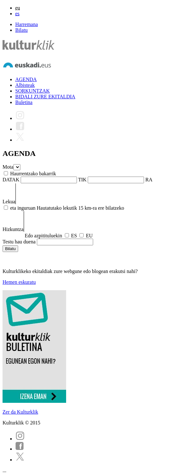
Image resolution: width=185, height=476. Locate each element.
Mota (8, 167)
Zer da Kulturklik (20, 412)
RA (148, 179)
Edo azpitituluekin (43, 235)
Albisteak (25, 85)
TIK (82, 179)
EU (89, 235)
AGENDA (26, 79)
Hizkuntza (13, 229)
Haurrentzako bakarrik (33, 173)
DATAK (11, 179)
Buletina (23, 102)
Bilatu (21, 30)
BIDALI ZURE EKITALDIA (45, 96)
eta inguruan (23, 208)
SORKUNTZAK (32, 91)
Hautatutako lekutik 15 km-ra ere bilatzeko (80, 208)
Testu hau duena (19, 241)
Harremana (26, 24)
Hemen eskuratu (19, 282)
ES (74, 235)
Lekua (9, 201)
